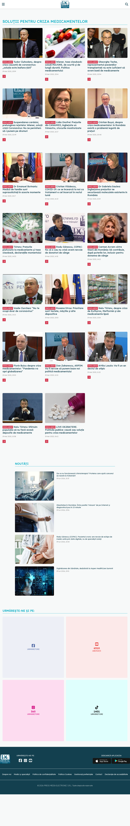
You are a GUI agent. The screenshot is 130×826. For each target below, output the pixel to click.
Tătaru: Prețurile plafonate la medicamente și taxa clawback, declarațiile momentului (22, 249)
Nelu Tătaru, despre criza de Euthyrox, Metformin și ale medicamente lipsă (107, 311)
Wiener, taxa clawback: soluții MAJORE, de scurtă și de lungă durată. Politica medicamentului (63, 66)
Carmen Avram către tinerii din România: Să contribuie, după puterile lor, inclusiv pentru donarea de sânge (106, 251)
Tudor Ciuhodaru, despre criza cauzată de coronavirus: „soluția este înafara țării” (22, 64)
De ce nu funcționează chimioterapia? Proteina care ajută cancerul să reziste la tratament (84, 474)
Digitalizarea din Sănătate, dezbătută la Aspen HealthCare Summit (84, 568)
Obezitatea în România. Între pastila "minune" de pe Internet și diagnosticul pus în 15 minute (83, 506)
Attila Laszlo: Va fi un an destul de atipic (106, 367)
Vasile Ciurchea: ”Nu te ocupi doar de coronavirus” (21, 310)
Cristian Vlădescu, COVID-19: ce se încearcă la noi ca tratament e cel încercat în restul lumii (64, 191)
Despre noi (6, 774)
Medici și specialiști (22, 774)
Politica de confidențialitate (44, 774)
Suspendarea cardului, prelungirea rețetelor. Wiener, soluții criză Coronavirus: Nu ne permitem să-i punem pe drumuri (22, 126)
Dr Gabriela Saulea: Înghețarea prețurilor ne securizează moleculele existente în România (107, 191)
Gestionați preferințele (83, 774)
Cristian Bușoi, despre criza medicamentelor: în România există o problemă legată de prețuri (106, 126)
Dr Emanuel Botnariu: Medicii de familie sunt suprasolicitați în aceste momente (21, 189)
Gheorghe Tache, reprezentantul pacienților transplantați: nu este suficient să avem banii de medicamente (106, 66)
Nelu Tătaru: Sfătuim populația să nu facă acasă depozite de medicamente (20, 429)
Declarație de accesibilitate (116, 774)
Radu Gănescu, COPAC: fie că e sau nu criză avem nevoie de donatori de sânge (64, 249)
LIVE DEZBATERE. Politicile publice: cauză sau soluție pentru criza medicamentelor (64, 429)
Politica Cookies (65, 774)
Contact (98, 774)
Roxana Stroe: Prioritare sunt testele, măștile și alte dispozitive (64, 311)
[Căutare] (126, 4)
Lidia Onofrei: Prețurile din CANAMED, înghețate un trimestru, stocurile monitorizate (63, 125)
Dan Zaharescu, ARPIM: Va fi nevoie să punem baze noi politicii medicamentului (64, 368)
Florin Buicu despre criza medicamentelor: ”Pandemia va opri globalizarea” (22, 368)
